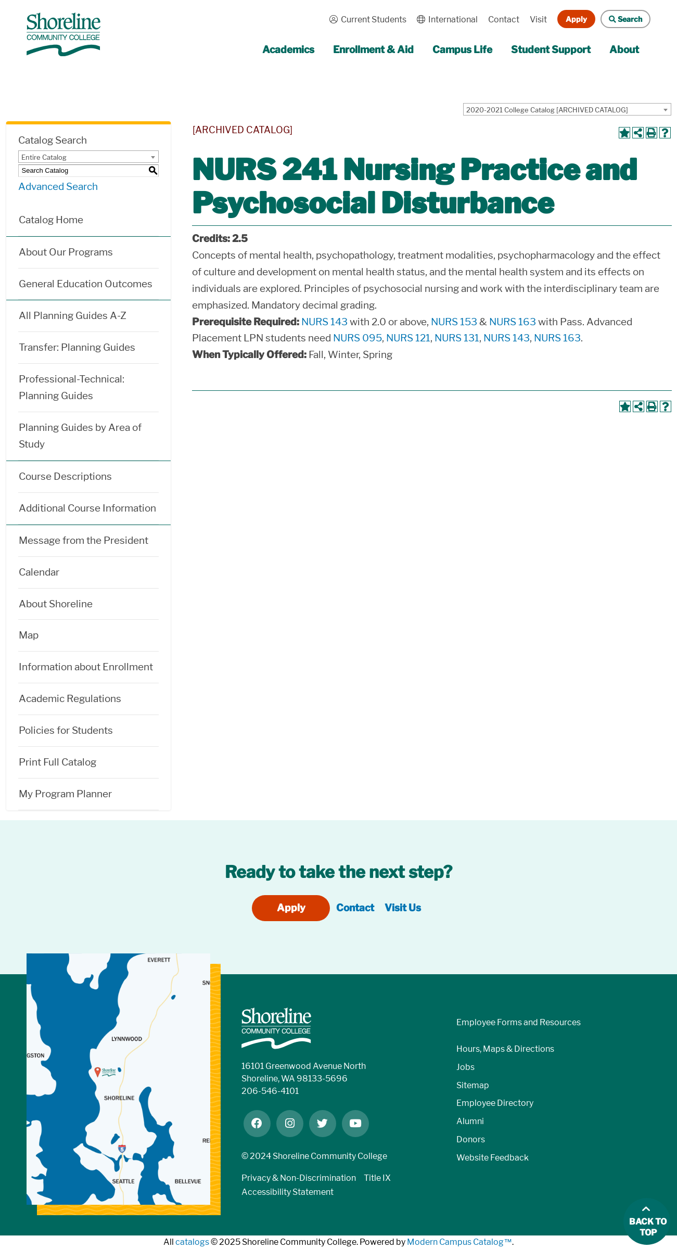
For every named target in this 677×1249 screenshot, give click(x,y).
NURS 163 (512, 322)
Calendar (39, 572)
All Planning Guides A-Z (72, 316)
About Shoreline (56, 604)
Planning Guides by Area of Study (80, 436)
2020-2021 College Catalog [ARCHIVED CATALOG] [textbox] (547, 110)
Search (621, 19)
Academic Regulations (70, 699)
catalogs (192, 1242)
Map (29, 635)
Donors (470, 1139)
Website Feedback (492, 1158)
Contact (503, 19)
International (445, 19)
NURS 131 (457, 338)
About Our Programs (66, 252)
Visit (538, 19)
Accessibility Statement (287, 1192)
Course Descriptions (65, 476)
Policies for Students (66, 730)
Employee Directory (494, 1103)
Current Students (365, 19)
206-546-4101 (270, 1091)
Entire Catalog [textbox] (44, 157)
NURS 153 (454, 322)
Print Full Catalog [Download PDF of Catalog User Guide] (57, 762)
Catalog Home (51, 220)
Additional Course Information (87, 508)
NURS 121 (408, 338)
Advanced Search (58, 187)
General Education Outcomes (85, 284)
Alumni (470, 1121)
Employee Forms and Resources (518, 1022)
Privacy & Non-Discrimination (298, 1178)
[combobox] (567, 109)
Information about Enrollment (86, 667)
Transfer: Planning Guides (77, 347)
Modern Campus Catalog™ (459, 1242)
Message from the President (83, 540)
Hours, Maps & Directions (505, 1049)
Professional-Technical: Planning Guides (71, 387)
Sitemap (472, 1085)
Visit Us (403, 908)
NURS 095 (357, 338)
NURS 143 (324, 322)
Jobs (465, 1067)
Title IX (377, 1178)
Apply (576, 19)
